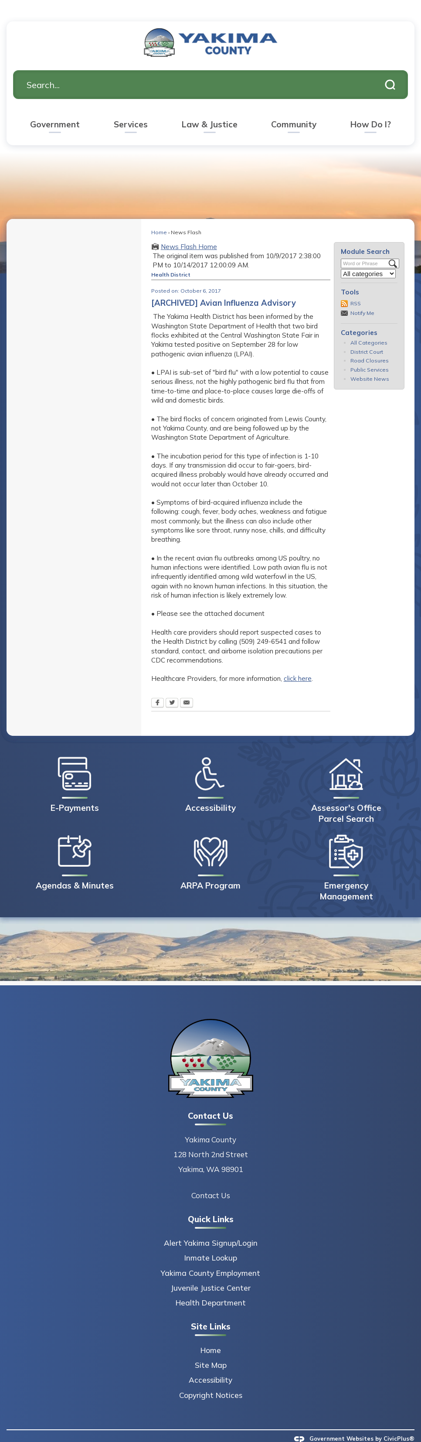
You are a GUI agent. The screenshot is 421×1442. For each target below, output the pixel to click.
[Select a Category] (368, 258)
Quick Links (211, 1204)
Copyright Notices (210, 1380)
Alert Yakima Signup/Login (211, 1228)
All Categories (368, 328)
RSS (355, 288)
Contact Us (210, 1180)
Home (159, 217)
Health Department (211, 1287)
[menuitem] (55, 111)
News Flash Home (189, 232)
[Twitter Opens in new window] (172, 688)
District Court (366, 337)
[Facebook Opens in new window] (157, 688)
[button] (390, 70)
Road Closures (369, 345)
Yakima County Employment (210, 1258)
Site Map (211, 1350)
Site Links (211, 1311)
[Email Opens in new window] (186, 688)
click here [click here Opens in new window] (298, 663)
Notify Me (362, 298)
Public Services (369, 355)
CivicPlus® (399, 1423)
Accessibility (210, 1365)
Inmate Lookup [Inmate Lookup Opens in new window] (210, 1242)
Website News (369, 364)
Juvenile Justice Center (211, 1273)
